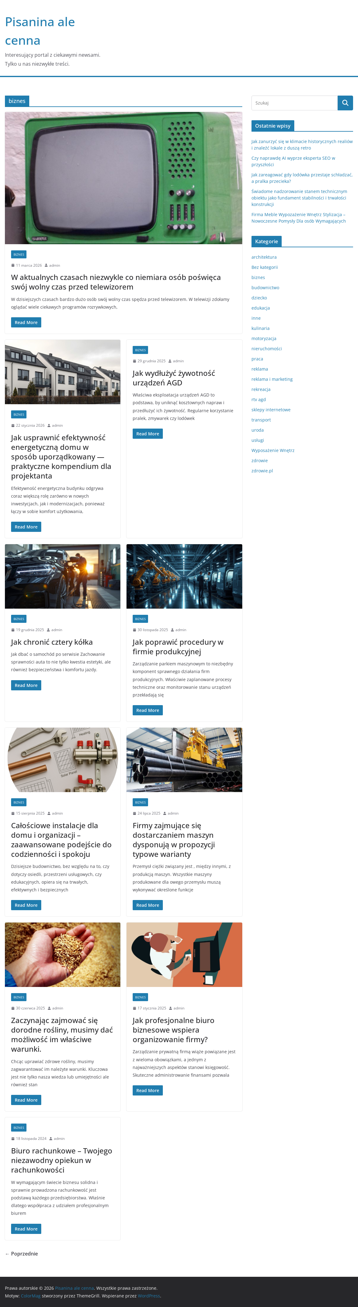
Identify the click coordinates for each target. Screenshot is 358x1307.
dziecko (259, 298)
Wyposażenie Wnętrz (273, 450)
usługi (257, 440)
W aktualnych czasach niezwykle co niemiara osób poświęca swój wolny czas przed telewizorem (116, 282)
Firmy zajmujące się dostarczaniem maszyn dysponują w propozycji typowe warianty (174, 839)
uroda (257, 430)
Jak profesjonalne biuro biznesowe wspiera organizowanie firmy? (174, 1029)
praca (257, 359)
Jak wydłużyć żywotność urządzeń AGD (174, 378)
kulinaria (260, 328)
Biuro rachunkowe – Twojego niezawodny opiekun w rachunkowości (61, 1160)
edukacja (260, 308)
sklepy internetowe (271, 410)
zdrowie (259, 460)
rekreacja (261, 389)
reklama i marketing (272, 379)
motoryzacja (263, 338)
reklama (259, 369)
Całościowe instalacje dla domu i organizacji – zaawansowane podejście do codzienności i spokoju (61, 839)
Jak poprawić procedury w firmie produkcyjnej (178, 646)
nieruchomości (266, 348)
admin (54, 265)
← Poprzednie (21, 1253)
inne (256, 318)
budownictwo (265, 287)
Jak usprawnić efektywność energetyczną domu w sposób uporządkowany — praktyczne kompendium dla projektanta (61, 456)
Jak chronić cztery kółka (52, 642)
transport (261, 420)
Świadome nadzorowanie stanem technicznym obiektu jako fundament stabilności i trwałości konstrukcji (299, 197)
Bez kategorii (264, 267)
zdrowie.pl (262, 471)
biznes (19, 254)
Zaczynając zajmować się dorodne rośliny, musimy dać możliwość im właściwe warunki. (62, 1034)
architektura (264, 257)
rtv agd (258, 399)
